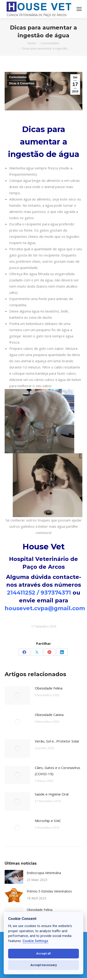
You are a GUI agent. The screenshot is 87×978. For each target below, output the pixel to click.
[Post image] (17, 695)
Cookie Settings (35, 941)
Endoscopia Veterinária (44, 873)
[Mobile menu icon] (79, 9)
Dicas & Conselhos (21, 83)
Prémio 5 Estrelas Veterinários (49, 891)
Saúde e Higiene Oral (51, 794)
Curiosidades (18, 77)
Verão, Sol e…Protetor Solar (57, 741)
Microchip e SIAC (48, 820)
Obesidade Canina (49, 714)
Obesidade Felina (48, 688)
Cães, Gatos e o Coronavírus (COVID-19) (57, 770)
